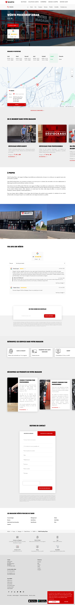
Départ (10, 94)
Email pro (26, 464)
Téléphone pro (27, 459)
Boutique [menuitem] (23, 2)
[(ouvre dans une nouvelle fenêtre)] (32, 601)
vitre (61, 522)
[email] (20, 154)
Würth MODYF (10, 588)
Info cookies (9, 595)
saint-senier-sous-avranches (14, 522)
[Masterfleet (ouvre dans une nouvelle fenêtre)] (57, 548)
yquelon (14, 524)
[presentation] (31, 483)
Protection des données (24, 595)
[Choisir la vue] (72, 76)
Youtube (39, 568)
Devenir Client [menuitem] (64, 2)
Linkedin (39, 565)
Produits (51, 7)
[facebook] (14, 154)
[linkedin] (18, 154)
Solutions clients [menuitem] (33, 2)
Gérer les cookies (32, 595)
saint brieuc (37, 520)
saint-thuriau (37, 522)
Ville (25, 455)
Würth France (9, 581)
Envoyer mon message (44, 488)
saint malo (61, 520)
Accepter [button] (54, 601)
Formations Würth (10, 587)
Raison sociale (27, 468)
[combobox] (40, 263)
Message (26, 473)
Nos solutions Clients (11, 585)
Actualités (56, 7)
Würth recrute (9, 582)
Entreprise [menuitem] (43, 2)
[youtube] (20, 591)
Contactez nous (63, 7)
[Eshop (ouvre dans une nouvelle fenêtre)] (37, 548)
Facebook (39, 562)
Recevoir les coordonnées (46, 433)
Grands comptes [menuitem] (53, 2)
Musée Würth (9, 584)
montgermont (37, 518)
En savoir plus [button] (51, 599)
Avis (35, 7)
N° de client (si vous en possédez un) (31, 446)
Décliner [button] (66, 601)
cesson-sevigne (14, 518)
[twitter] (16, 154)
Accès (31, 7)
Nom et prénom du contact (29, 450)
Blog (38, 563)
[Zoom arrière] (72, 72)
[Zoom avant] (72, 70)
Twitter (39, 566)
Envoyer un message (28, 433)
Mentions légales (16, 595)
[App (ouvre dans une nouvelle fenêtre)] (57, 539)
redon (61, 518)
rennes (14, 520)
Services (45, 7)
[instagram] (23, 591)
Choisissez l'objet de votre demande (30, 439)
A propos (40, 7)
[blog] (11, 591)
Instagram (39, 570)
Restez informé (49, 315)
